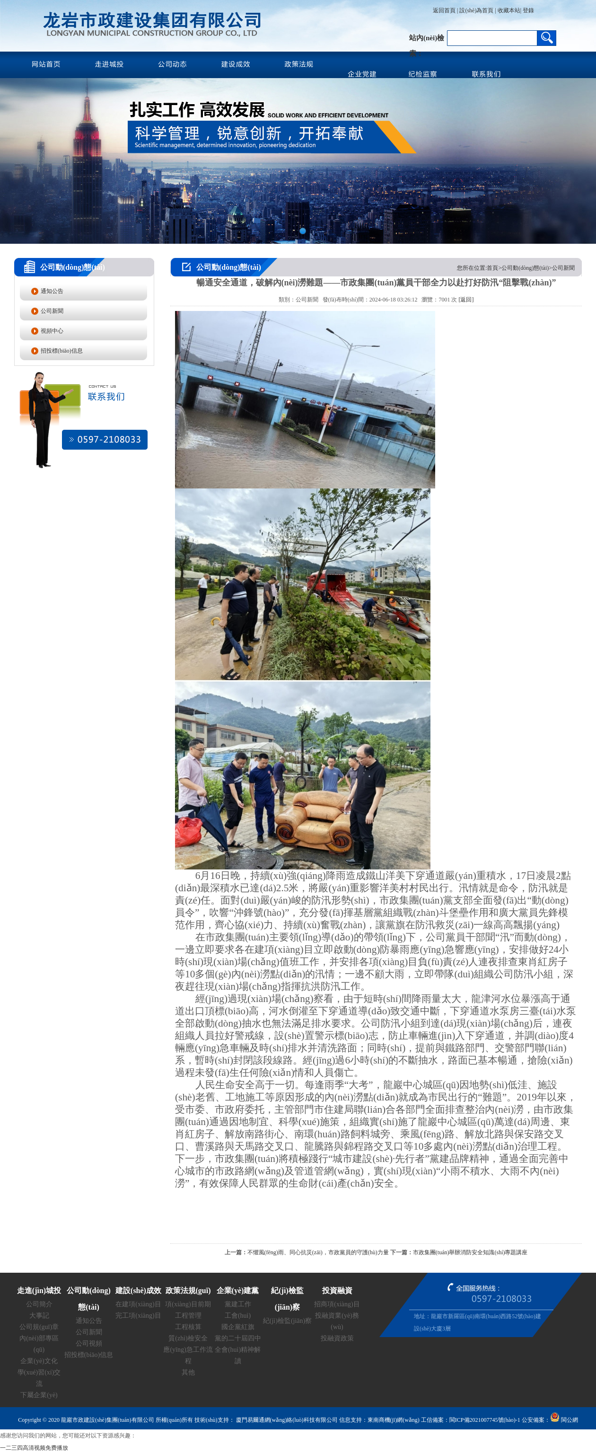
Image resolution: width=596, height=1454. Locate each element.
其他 (188, 1372)
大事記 (39, 1315)
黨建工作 (238, 1304)
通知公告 (52, 291)
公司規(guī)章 (39, 1326)
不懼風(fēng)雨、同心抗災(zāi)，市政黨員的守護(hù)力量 (318, 1252)
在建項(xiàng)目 (138, 1304)
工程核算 (188, 1326)
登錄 (527, 10)
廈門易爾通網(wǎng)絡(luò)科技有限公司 (286, 1420)
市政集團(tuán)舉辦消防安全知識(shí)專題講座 (470, 1252)
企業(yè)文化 (39, 1361)
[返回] (465, 299)
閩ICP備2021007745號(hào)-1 (484, 1420)
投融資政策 (337, 1338)
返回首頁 (444, 10)
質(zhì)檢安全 (187, 1338)
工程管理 (188, 1315)
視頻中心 (52, 331)
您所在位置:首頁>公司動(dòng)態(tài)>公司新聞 (516, 268)
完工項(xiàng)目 (138, 1315)
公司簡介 (39, 1304)
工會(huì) (238, 1315)
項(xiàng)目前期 (187, 1304)
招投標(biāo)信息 (62, 350)
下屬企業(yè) (39, 1395)
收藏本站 (509, 10)
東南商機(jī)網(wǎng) (394, 1420)
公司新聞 (52, 311)
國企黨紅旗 (237, 1326)
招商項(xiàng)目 (336, 1304)
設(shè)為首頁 (476, 10)
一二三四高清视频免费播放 (34, 1448)
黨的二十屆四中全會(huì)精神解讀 (238, 1350)
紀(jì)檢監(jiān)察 (287, 1320)
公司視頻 (89, 1343)
